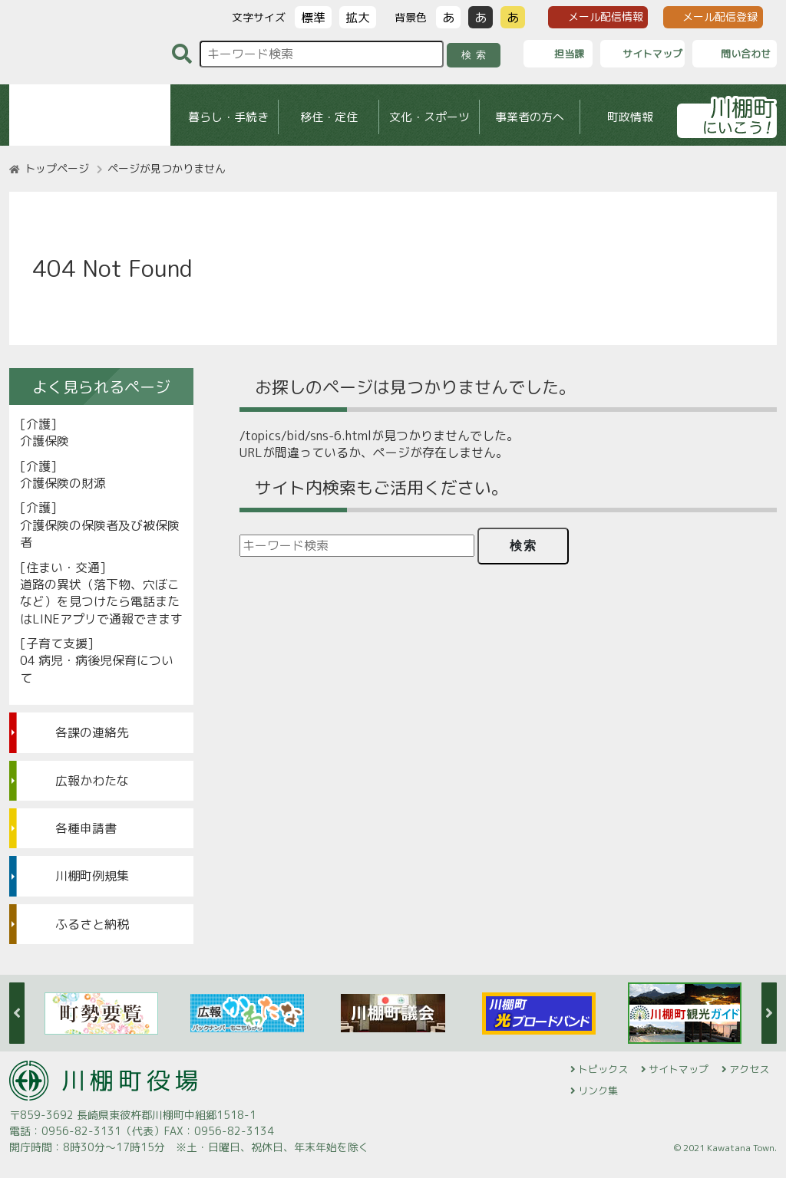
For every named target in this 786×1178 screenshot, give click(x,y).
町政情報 (630, 117)
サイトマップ (678, 1069)
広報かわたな (92, 780)
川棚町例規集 (92, 875)
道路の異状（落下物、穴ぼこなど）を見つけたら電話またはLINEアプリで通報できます (101, 601)
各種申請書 (86, 828)
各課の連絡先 (92, 732)
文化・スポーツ (429, 117)
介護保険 (44, 441)
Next (769, 1013)
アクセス (749, 1069)
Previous (17, 1013)
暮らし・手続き (228, 117)
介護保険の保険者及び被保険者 (100, 534)
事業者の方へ (529, 117)
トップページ (57, 168)
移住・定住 (329, 117)
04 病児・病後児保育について (96, 669)
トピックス (603, 1069)
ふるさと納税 (92, 924)
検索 (476, 55)
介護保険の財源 (63, 483)
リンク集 (598, 1090)
